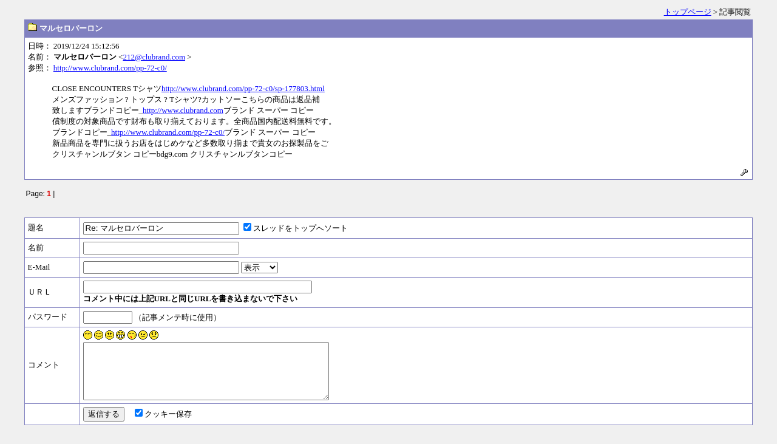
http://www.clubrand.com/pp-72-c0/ (110, 67)
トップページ (687, 11)
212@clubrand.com (154, 56)
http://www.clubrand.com (183, 110)
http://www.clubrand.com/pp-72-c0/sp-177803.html (243, 88)
